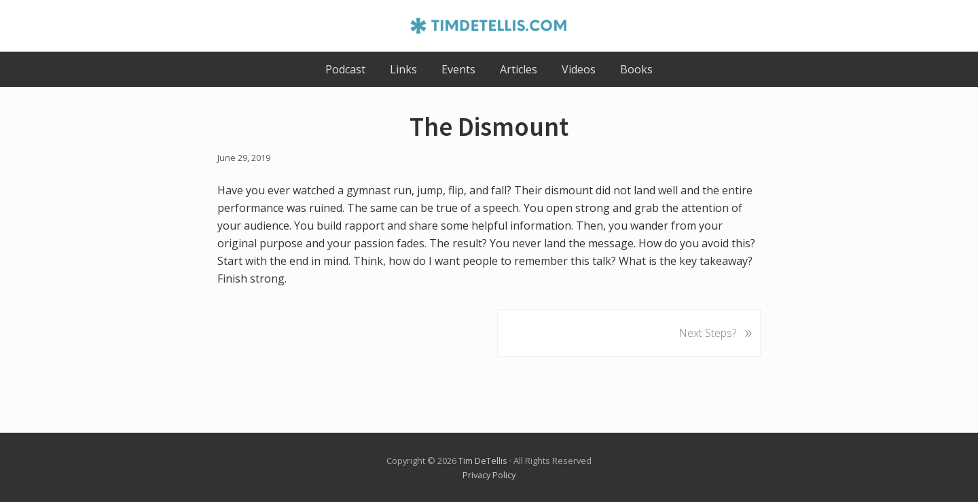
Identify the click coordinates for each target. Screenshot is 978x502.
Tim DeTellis (482, 460)
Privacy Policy (489, 475)
